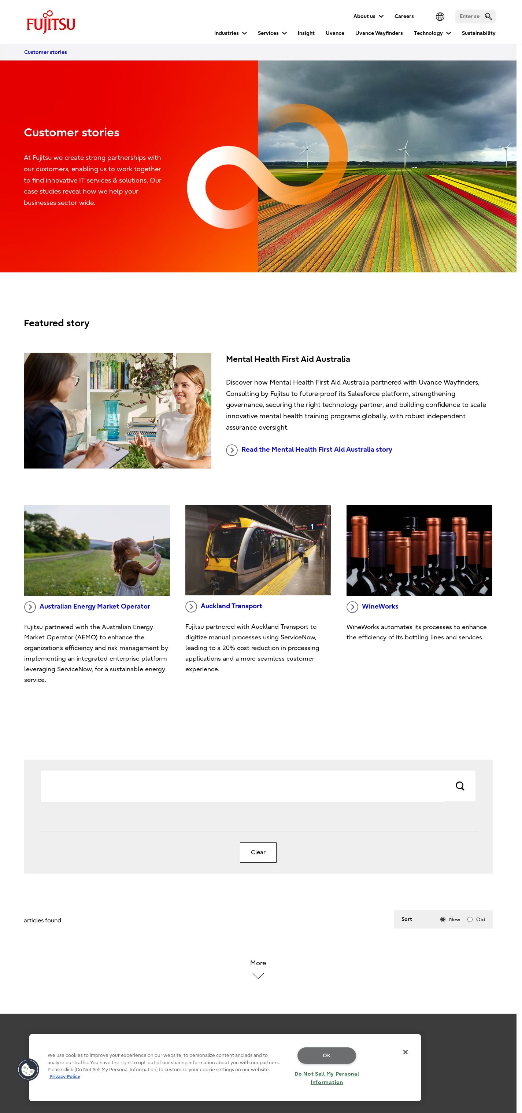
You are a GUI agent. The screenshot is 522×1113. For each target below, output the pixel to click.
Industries (226, 33)
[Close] (405, 1052)
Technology (428, 33)
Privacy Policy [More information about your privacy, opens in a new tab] (64, 1076)
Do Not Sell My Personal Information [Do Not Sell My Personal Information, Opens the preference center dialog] (327, 1078)
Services (268, 33)
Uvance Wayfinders (379, 33)
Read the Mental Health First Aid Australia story (309, 450)
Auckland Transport (223, 607)
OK (327, 1056)
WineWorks (373, 607)
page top (505, 1031)
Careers (404, 16)
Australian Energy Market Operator (87, 607)
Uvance (335, 33)
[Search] (475, 16)
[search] (488, 16)
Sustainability (479, 33)
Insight (306, 33)
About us (364, 16)
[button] (28, 1069)
